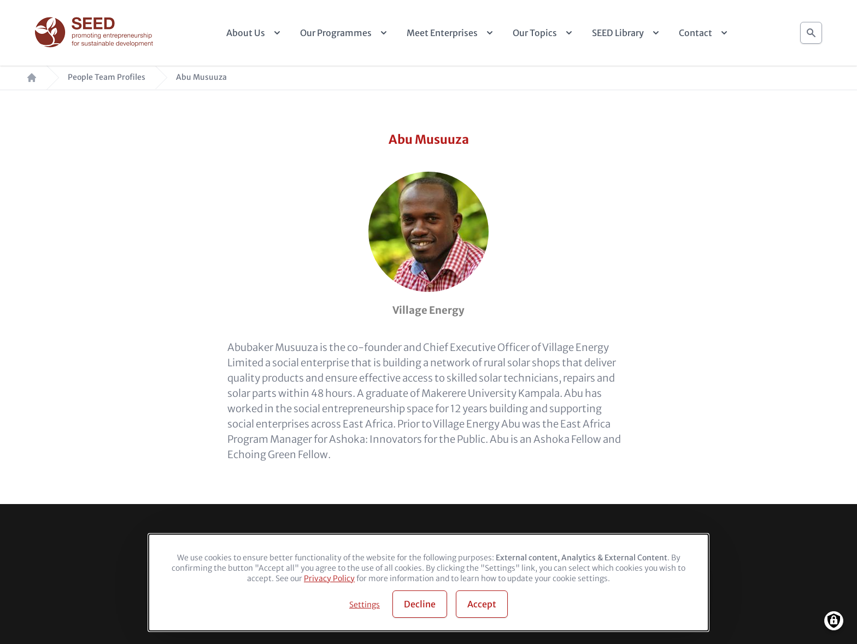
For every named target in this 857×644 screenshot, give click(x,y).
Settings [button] (364, 605)
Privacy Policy (329, 578)
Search (811, 30)
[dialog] (428, 582)
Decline (420, 604)
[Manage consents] (833, 620)
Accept (481, 604)
